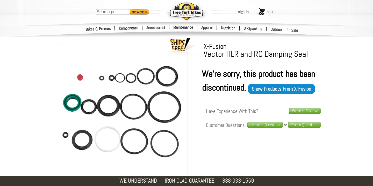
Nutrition (228, 28)
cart (270, 11)
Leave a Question (265, 125)
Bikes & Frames (98, 29)
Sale (294, 30)
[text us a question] (304, 125)
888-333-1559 (238, 180)
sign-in (243, 11)
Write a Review (305, 111)
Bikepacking (252, 29)
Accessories (155, 27)
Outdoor (276, 29)
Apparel (207, 27)
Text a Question (304, 125)
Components (128, 28)
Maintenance (183, 27)
